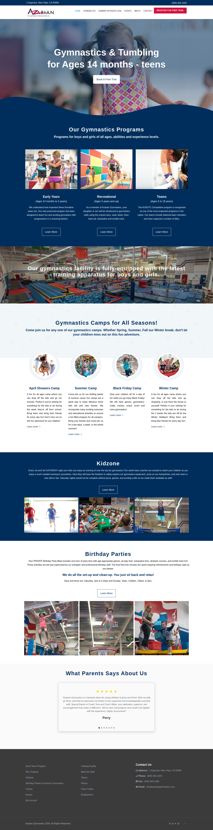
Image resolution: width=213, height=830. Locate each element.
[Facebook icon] (170, 823)
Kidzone (30, 777)
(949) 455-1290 (151, 781)
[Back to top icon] (185, 823)
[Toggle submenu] (89, 17)
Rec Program (32, 772)
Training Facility (88, 766)
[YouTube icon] (175, 823)
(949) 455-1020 (179, 3)
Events (29, 795)
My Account (31, 800)
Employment (87, 795)
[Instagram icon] (178, 823)
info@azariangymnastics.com (160, 787)
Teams (84, 777)
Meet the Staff (87, 772)
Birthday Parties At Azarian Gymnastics (44, 783)
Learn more (34, 426)
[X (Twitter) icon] (173, 823)
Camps (29, 789)
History (84, 783)
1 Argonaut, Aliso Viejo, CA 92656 (42, 2)
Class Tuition (87, 789)
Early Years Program (36, 766)
